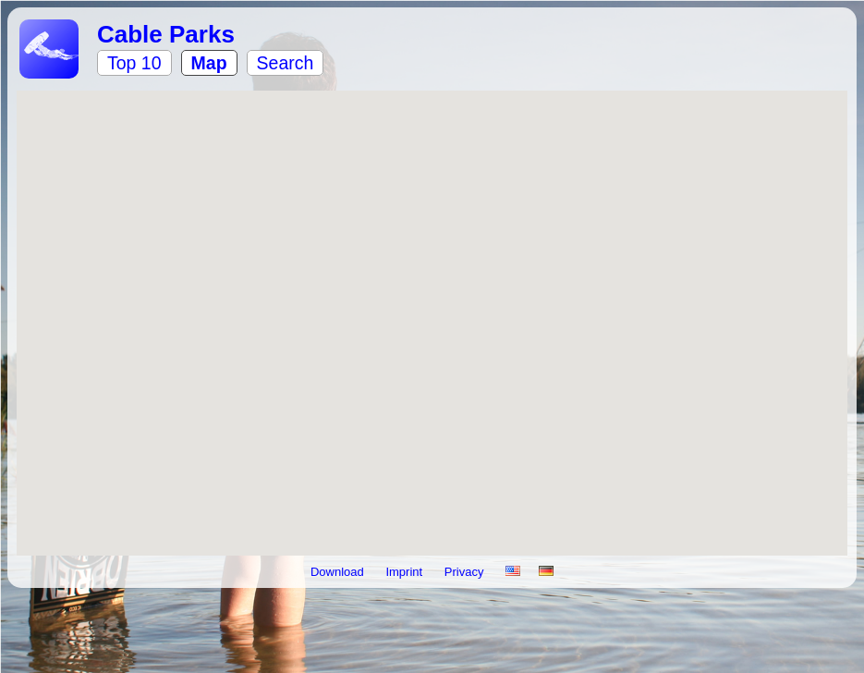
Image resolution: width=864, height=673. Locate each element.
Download (338, 572)
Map (209, 63)
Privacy (465, 572)
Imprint (405, 572)
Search (285, 63)
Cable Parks (166, 34)
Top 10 (134, 63)
